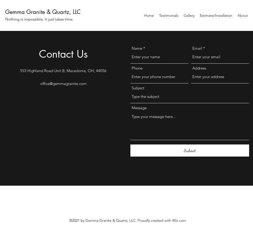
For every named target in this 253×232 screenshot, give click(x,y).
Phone (137, 68)
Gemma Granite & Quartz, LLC (43, 11)
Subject (138, 88)
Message (139, 108)
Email (197, 48)
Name (137, 48)
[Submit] (189, 150)
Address (199, 68)
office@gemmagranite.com (63, 83)
